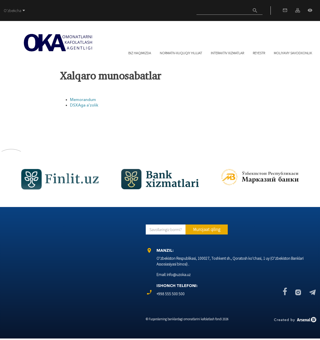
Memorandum (83, 99)
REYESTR (259, 52)
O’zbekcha (12, 10)
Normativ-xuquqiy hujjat (181, 52)
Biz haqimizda (139, 52)
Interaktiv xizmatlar (227, 52)
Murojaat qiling (206, 229)
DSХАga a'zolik (84, 105)
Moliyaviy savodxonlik (293, 52)
